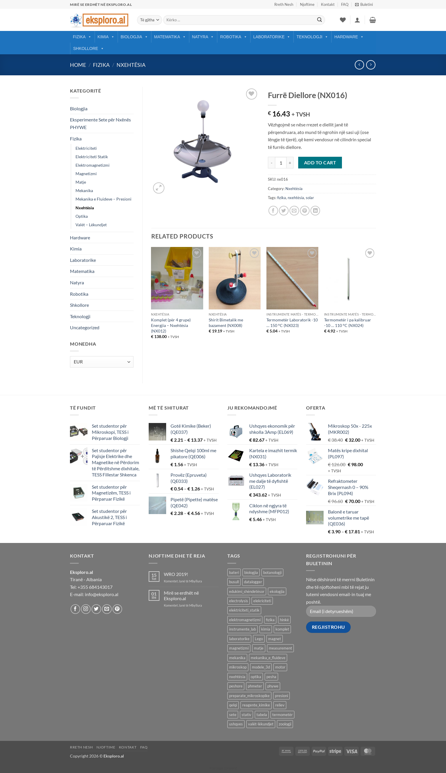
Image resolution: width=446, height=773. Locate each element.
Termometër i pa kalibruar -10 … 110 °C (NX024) (347, 322)
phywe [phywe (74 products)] (272, 686)
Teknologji (312, 37)
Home (78, 65)
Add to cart (320, 162)
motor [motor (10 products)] (280, 667)
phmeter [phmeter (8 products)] (255, 686)
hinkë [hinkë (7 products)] (284, 619)
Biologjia (134, 37)
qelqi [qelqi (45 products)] (233, 705)
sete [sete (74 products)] (232, 714)
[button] (364, 4)
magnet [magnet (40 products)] (274, 638)
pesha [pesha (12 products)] (271, 676)
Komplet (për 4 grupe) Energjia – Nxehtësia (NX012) (171, 325)
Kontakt (328, 4)
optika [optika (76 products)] (256, 676)
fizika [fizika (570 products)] (270, 619)
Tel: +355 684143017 (91, 587)
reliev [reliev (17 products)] (280, 705)
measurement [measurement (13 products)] (280, 648)
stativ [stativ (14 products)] (246, 714)
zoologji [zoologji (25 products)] (285, 724)
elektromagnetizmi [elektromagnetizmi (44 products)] (245, 619)
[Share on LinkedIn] (315, 210)
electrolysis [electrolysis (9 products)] (238, 600)
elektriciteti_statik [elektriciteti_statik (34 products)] (244, 610)
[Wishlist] (343, 19)
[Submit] (319, 20)
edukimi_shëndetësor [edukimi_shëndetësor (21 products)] (246, 591)
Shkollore (88, 48)
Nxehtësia (131, 65)
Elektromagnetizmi (92, 165)
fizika (281, 197)
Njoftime (307, 4)
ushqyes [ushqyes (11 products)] (236, 724)
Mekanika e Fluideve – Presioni (103, 198)
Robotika (233, 37)
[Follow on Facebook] (75, 609)
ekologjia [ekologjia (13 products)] (277, 591)
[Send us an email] (107, 609)
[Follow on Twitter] (96, 609)
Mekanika (84, 190)
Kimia (106, 37)
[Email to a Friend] (294, 210)
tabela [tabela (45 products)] (262, 714)
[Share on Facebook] (273, 210)
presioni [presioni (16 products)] (281, 695)
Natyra (203, 37)
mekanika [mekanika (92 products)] (237, 657)
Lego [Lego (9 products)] (259, 638)
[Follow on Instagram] (86, 609)
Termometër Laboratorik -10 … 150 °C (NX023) (292, 322)
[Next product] (359, 64)
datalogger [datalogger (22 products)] (253, 581)
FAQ (344, 4)
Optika (81, 216)
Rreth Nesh (283, 4)
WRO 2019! (176, 574)
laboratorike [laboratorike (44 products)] (239, 638)
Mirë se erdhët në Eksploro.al (181, 595)
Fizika (82, 37)
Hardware (349, 37)
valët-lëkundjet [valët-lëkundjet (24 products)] (260, 724)
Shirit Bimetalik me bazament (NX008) (226, 322)
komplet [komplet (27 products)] (282, 629)
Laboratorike (272, 37)
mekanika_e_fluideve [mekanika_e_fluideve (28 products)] (268, 657)
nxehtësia (296, 197)
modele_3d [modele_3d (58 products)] (261, 667)
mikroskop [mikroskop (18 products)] (238, 667)
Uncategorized (84, 327)
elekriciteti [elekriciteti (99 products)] (262, 600)
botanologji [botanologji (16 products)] (272, 572)
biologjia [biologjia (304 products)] (251, 572)
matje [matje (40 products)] (259, 648)
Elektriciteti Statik (91, 156)
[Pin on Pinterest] (305, 210)
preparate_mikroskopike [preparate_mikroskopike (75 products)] (249, 695)
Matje (80, 182)
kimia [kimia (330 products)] (265, 629)
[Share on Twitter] (284, 210)
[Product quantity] (281, 162)
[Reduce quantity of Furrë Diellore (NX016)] (271, 162)
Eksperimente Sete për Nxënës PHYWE (100, 123)
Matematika (170, 37)
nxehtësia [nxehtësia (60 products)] (237, 676)
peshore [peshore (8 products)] (236, 686)
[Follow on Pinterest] (117, 609)
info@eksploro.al (101, 594)
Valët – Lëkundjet (91, 224)
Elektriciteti (86, 148)
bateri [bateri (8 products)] (234, 572)
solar (310, 197)
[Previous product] (370, 64)
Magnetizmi (86, 173)
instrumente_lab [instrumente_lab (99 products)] (242, 629)
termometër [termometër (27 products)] (282, 714)
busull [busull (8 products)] (234, 581)
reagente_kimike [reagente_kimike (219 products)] (256, 705)
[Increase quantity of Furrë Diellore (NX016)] (290, 162)
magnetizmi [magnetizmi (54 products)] (239, 648)
